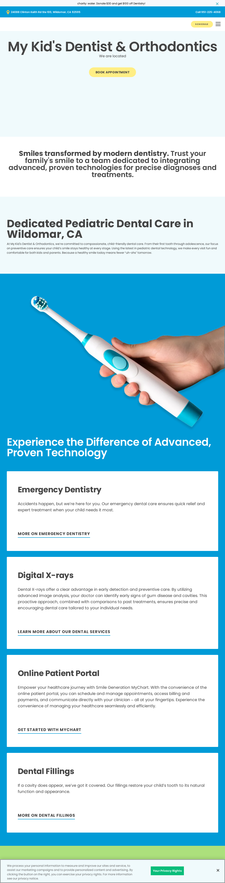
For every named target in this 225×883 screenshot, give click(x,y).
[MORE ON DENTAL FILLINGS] (46, 815)
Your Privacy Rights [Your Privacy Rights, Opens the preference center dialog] (167, 871)
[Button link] (202, 24)
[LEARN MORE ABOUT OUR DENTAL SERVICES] (64, 632)
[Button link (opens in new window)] (112, 12)
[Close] (218, 870)
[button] (218, 24)
